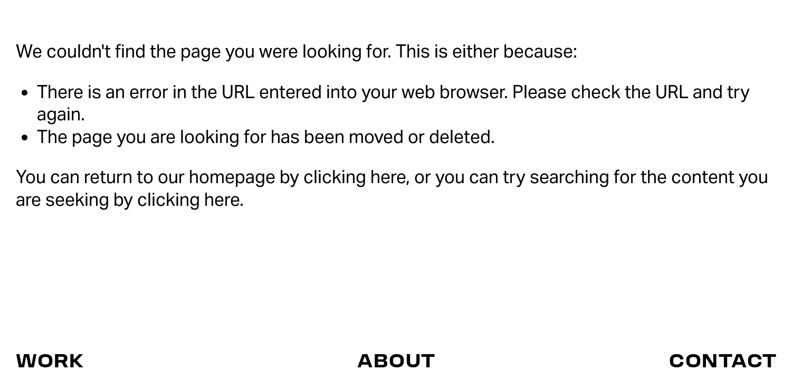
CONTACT (723, 359)
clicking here (354, 176)
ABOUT (396, 359)
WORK (50, 359)
